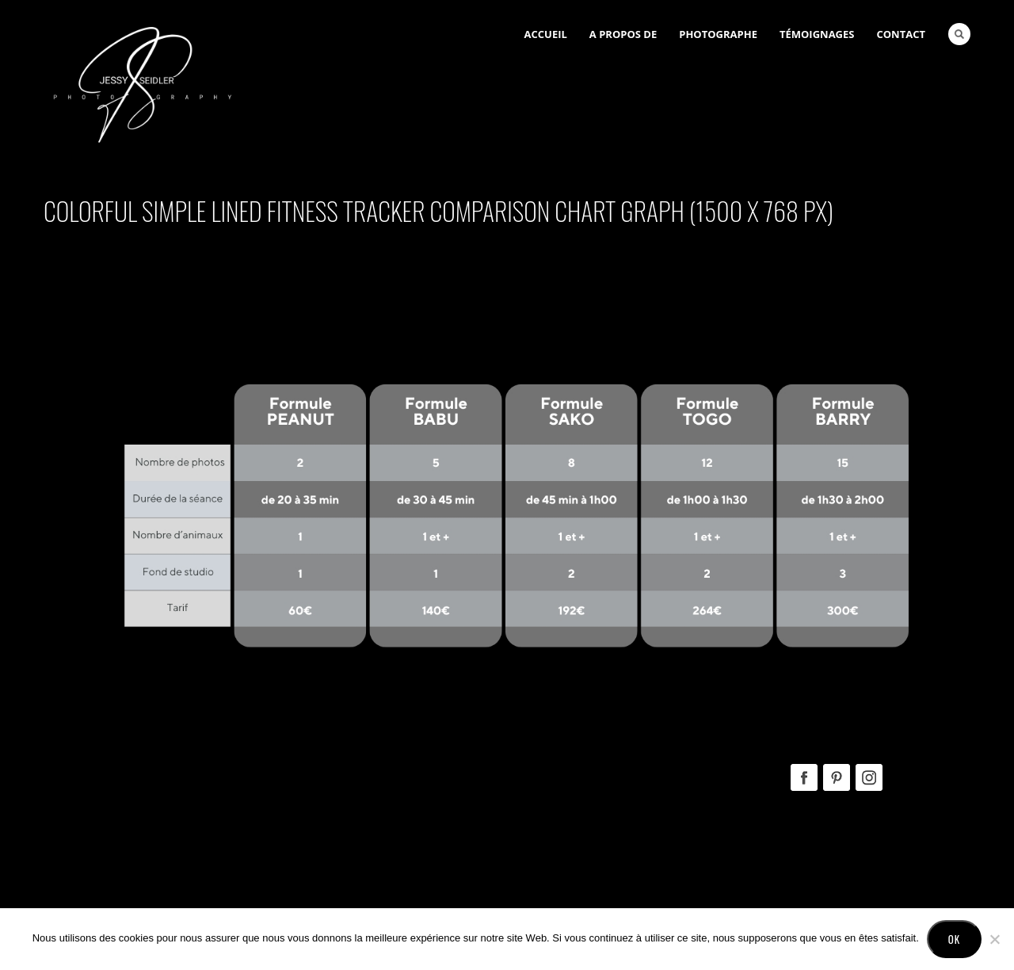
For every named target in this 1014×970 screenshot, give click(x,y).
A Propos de (623, 34)
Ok (954, 939)
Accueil (545, 34)
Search (959, 34)
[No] (994, 939)
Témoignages (817, 34)
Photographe (718, 34)
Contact (900, 34)
